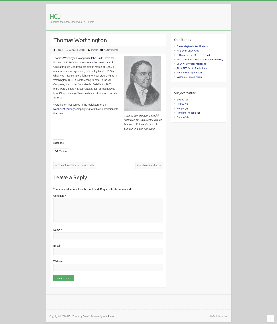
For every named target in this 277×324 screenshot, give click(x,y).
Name (57, 229)
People (94, 50)
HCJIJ (60, 50)
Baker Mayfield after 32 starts (192, 46)
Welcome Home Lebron (189, 77)
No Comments (111, 50)
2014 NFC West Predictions (191, 63)
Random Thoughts (186, 112)
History (180, 104)
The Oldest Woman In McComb (74, 165)
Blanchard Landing (149, 165)
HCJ (55, 16)
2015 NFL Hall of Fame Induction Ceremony (200, 59)
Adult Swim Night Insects (190, 72)
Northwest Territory (64, 109)
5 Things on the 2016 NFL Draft (193, 55)
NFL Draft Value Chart (188, 50)
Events (180, 99)
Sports (180, 117)
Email (57, 245)
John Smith (97, 58)
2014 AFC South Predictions (192, 68)
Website (57, 261)
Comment (59, 195)
